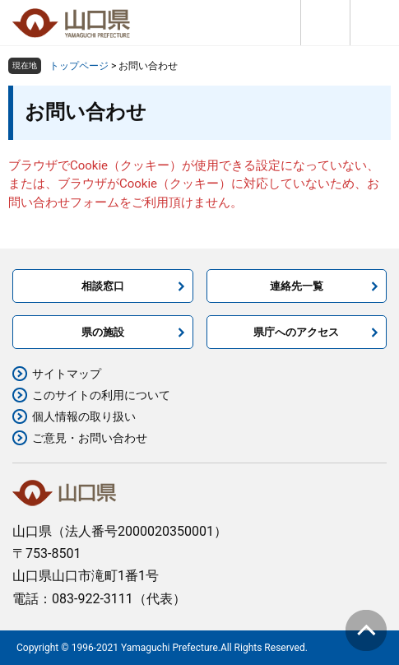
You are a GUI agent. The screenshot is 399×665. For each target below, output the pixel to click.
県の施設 (102, 332)
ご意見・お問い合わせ (89, 437)
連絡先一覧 (296, 286)
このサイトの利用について (101, 395)
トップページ (79, 66)
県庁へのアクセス (296, 332)
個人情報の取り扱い (84, 416)
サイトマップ (66, 373)
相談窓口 (102, 286)
